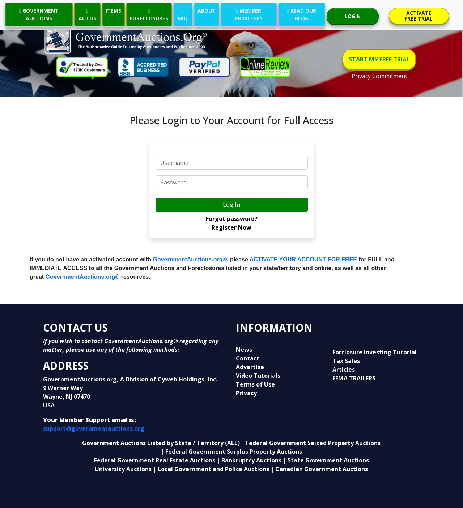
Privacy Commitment (379, 76)
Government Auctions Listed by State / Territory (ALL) (161, 443)
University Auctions (124, 469)
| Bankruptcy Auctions (250, 460)
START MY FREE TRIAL (379, 59)
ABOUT (206, 10)
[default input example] (232, 163)
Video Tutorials (258, 376)
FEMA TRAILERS (353, 378)
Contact (247, 358)
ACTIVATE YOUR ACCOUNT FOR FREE (303, 259)
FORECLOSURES (149, 14)
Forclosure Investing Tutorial (374, 352)
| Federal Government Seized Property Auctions (311, 443)
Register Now (231, 227)
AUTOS (87, 14)
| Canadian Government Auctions (319, 469)
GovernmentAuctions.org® (190, 259)
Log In (231, 205)
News (244, 350)
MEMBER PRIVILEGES (249, 14)
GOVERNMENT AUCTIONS (39, 14)
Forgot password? (232, 219)
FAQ (183, 14)
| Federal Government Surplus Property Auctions (231, 452)
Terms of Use (255, 384)
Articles (343, 369)
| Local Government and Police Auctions (211, 469)
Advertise (250, 367)
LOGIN (353, 16)
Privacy (246, 393)
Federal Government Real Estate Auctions (154, 460)
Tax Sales (346, 361)
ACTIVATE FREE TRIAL (419, 15)
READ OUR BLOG (301, 14)
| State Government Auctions (326, 460)
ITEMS (113, 10)
